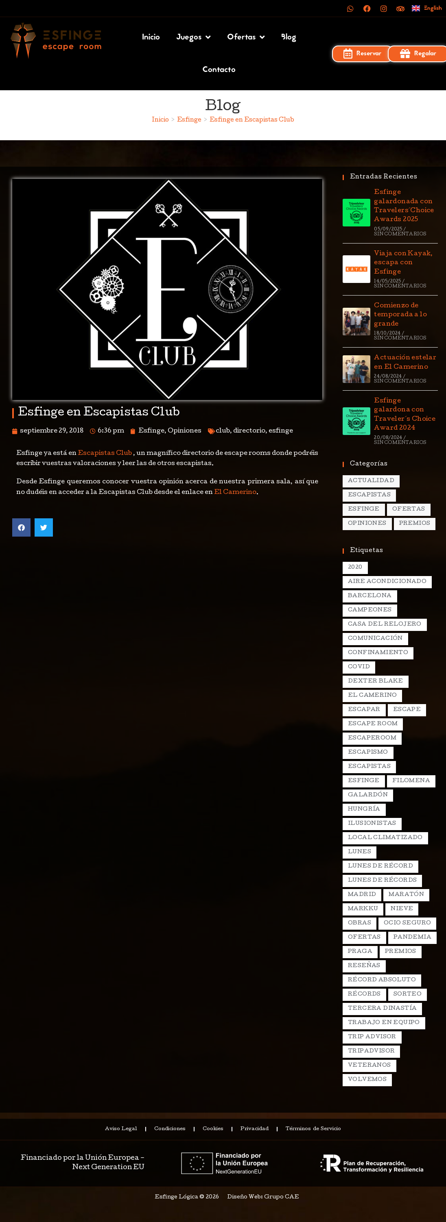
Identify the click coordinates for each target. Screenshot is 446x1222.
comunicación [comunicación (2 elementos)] (375, 638)
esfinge (281, 431)
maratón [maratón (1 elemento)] (406, 895)
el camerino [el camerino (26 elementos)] (372, 695)
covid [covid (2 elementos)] (359, 667)
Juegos (193, 37)
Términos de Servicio (314, 1129)
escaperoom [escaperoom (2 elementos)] (372, 738)
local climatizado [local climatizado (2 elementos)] (385, 838)
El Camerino (235, 492)
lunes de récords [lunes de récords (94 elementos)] (382, 880)
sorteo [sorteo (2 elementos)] (408, 994)
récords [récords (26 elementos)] (364, 994)
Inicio (151, 37)
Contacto (219, 70)
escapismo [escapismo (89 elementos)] (368, 752)
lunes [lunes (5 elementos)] (359, 852)
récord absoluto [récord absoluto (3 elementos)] (382, 980)
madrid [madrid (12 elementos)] (362, 895)
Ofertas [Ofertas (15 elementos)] (408, 509)
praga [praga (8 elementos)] (360, 952)
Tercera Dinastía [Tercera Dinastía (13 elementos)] (382, 1008)
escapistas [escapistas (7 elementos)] (369, 767)
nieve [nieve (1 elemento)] (402, 909)
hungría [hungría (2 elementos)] (364, 809)
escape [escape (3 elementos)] (407, 710)
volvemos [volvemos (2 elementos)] (367, 1080)
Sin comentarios (400, 234)
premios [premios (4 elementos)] (400, 952)
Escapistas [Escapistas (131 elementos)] (369, 495)
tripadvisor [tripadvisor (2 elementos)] (371, 1051)
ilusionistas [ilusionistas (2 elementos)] (372, 823)
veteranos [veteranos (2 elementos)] (369, 1065)
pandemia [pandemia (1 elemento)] (412, 937)
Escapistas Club (105, 453)
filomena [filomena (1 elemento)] (411, 781)
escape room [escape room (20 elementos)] (373, 724)
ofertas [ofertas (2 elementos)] (364, 937)
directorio (249, 431)
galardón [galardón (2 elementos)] (368, 795)
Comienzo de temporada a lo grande (400, 315)
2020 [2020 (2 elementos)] (355, 567)
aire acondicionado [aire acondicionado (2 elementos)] (387, 582)
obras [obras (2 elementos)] (359, 923)
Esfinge (151, 431)
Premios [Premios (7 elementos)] (415, 523)
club (223, 431)
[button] (21, 527)
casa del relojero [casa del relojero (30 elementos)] (385, 624)
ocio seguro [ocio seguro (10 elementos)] (407, 923)
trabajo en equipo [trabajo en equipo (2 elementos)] (384, 1023)
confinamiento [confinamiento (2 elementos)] (378, 653)
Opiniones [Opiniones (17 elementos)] (367, 523)
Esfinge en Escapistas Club (252, 120)
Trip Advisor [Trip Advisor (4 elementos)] (372, 1037)
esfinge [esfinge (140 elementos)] (364, 781)
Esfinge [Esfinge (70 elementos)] (364, 509)
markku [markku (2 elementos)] (363, 909)
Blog (288, 37)
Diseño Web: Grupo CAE (263, 1197)
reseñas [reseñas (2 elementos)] (364, 966)
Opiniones (184, 431)
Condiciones (169, 1129)
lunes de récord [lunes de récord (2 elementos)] (380, 866)
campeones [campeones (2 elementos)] (370, 610)
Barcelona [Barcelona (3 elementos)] (370, 596)
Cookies (212, 1129)
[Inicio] (160, 120)
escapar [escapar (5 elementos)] (364, 710)
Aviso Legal (120, 1129)
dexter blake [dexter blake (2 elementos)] (375, 681)
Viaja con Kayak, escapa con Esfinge (403, 263)
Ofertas (246, 37)
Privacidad (254, 1129)
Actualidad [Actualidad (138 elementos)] (371, 481)
